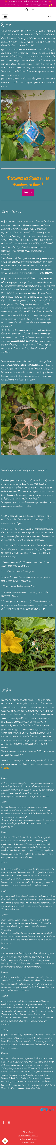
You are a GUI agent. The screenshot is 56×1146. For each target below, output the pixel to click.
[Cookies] (5, 1141)
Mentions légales (28, 1132)
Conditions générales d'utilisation (28, 1135)
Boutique (28, 192)
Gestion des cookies (28, 1143)
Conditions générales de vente (28, 1139)
